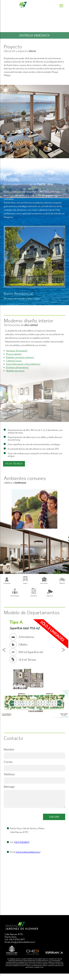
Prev (4, 650)
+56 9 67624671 (21, 842)
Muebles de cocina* (15, 370)
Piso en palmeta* (14, 354)
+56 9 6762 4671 (17, 939)
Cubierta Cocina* (14, 360)
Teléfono (9, 774)
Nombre (9, 749)
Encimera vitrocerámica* (17, 367)
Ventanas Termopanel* (17, 350)
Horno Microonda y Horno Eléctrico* (23, 364)
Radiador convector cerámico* (20, 357)
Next (64, 650)
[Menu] (61, 6)
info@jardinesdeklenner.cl (28, 852)
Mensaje (9, 786)
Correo (8, 762)
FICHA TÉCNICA (14, 463)
